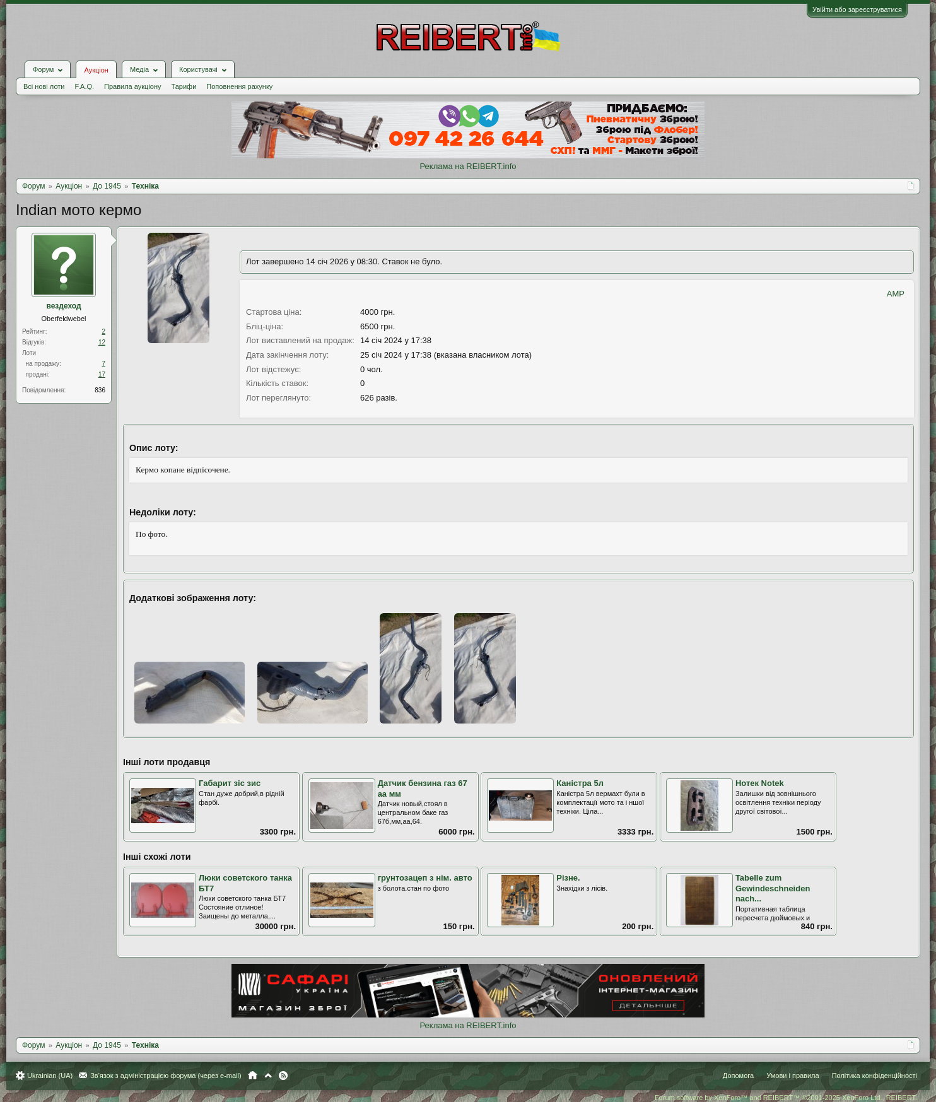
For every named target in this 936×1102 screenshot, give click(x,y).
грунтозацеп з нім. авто (425, 877)
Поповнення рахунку (239, 86)
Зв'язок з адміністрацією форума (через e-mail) (166, 1075)
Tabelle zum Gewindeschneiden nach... (772, 888)
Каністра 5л (580, 783)
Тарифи (184, 86)
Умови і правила (792, 1075)
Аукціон (96, 70)
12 (101, 342)
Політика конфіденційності (874, 1075)
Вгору (268, 1075)
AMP (895, 293)
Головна (252, 1075)
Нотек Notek (759, 783)
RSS (283, 1075)
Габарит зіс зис (229, 783)
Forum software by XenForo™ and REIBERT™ (786, 1097)
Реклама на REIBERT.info (467, 166)
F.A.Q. (84, 86)
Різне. (568, 877)
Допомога (738, 1075)
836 (100, 390)
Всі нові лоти (43, 86)
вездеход (63, 306)
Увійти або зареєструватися (857, 9)
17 (101, 374)
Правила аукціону (132, 86)
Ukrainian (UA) (50, 1075)
